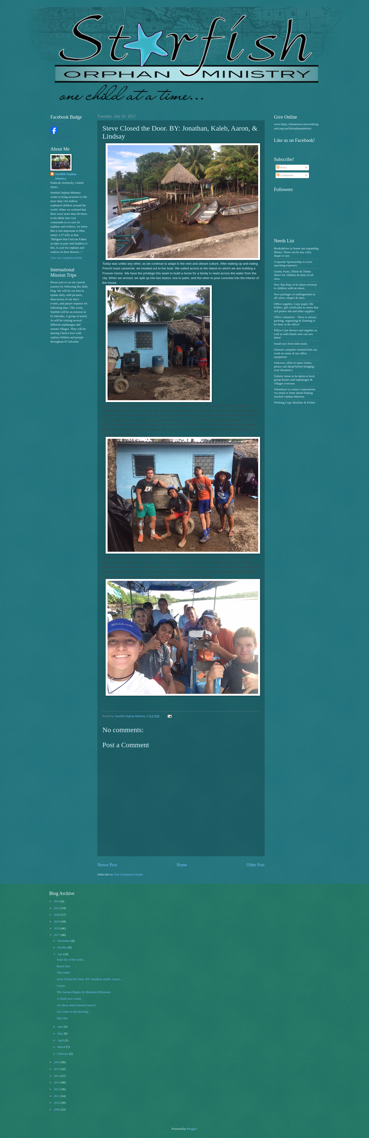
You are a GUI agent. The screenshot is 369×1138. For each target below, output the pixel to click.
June (60, 1026)
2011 (57, 1096)
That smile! (64, 972)
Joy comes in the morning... (73, 1011)
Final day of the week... (71, 959)
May (60, 1033)
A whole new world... (70, 998)
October (62, 947)
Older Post (255, 864)
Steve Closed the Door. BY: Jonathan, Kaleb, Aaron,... (89, 979)
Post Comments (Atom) (128, 874)
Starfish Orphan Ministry (65, 176)
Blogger (192, 1128)
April (60, 1040)
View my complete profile (66, 258)
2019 (57, 921)
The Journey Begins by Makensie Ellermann (84, 992)
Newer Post (107, 864)
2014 (57, 1076)
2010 (57, 1102)
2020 (57, 914)
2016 (57, 1062)
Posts (281, 167)
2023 (57, 901)
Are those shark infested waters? (76, 1005)
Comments (285, 175)
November (64, 940)
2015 (57, 1069)
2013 (57, 1082)
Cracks (61, 985)
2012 (57, 1089)
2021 (57, 908)
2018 (57, 928)
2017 (57, 935)
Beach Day (63, 966)
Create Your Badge (61, 137)
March (61, 1047)
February (63, 1053)
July (60, 954)
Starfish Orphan (59, 124)
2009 (57, 1109)
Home (181, 864)
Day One (62, 1018)
